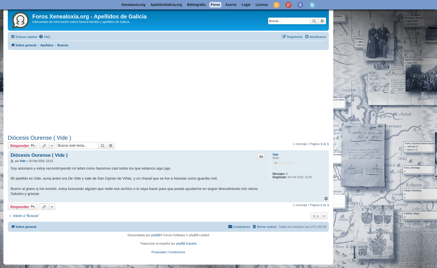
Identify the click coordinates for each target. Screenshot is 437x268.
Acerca (230, 5)
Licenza (262, 5)
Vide (275, 154)
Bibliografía (196, 5)
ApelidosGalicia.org (166, 5)
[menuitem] (44, 36)
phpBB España (186, 243)
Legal (246, 5)
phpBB (155, 235)
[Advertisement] (175, 91)
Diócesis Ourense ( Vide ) (39, 138)
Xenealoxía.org (133, 5)
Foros (215, 5)
